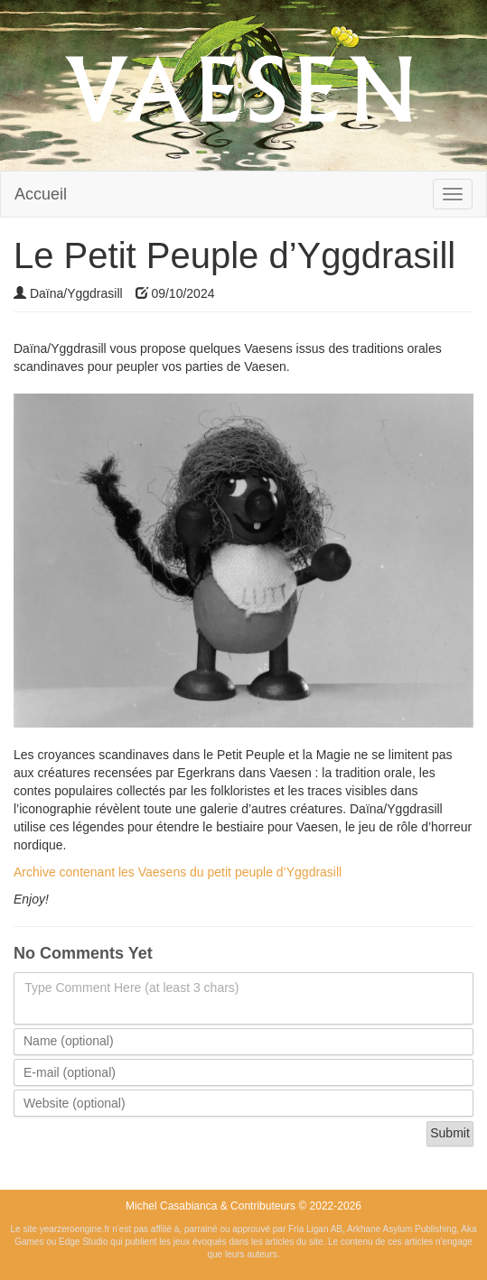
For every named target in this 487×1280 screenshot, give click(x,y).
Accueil (40, 194)
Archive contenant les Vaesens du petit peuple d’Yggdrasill (178, 872)
